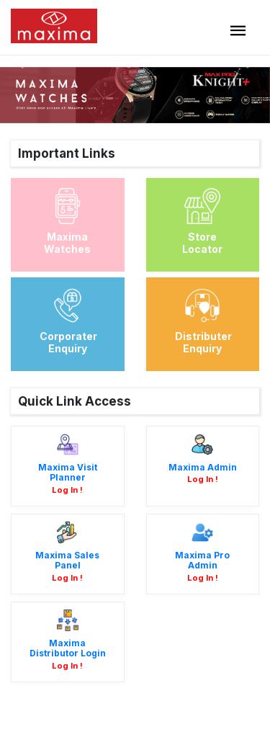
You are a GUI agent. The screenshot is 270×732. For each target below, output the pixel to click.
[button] (20, 61)
